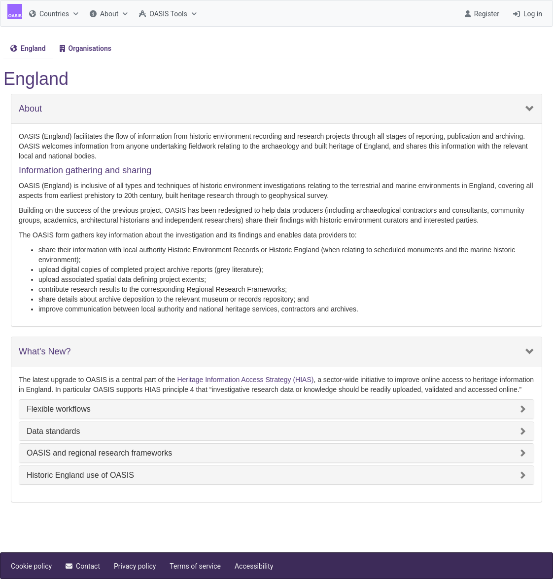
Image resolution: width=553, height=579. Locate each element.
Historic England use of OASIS (80, 475)
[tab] (28, 48)
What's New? (44, 351)
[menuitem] (52, 13)
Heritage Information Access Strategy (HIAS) (245, 380)
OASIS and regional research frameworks (99, 453)
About (30, 109)
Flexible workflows (59, 409)
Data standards (53, 431)
